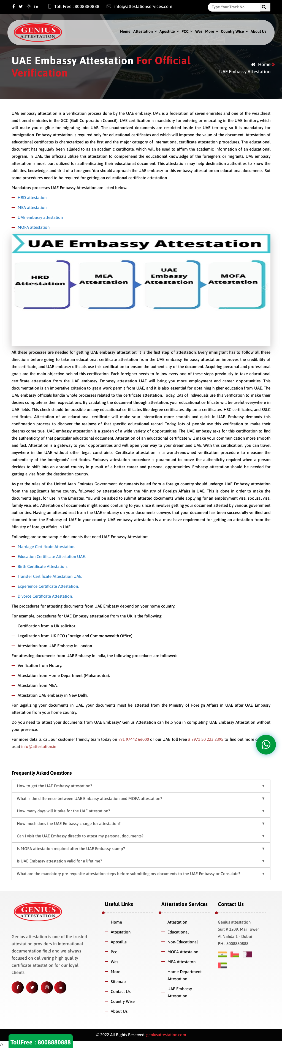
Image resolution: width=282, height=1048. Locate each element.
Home (125, 31)
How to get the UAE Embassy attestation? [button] (54, 785)
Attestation (143, 31)
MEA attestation (32, 207)
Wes (198, 31)
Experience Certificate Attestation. (48, 586)
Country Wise (232, 31)
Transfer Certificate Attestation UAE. (50, 576)
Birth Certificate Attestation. (42, 566)
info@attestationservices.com (136, 6)
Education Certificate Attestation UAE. (52, 556)
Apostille (167, 31)
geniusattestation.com (165, 1034)
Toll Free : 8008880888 (70, 6)
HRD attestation (32, 197)
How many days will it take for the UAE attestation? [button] (63, 811)
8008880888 (54, 1042)
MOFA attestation (34, 227)
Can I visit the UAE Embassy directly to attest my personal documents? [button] (80, 836)
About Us (258, 31)
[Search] (235, 7)
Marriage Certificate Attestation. (46, 546)
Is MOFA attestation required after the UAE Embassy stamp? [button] (71, 848)
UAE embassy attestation (40, 217)
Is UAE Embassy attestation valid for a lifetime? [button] (59, 861)
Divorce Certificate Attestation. (45, 596)
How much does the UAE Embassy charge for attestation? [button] (69, 823)
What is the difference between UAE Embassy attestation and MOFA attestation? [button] (89, 798)
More (209, 31)
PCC (185, 31)
